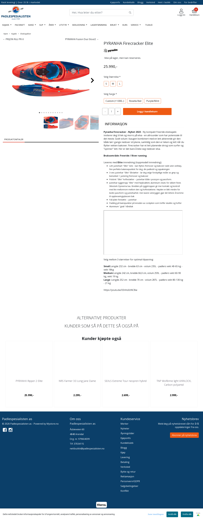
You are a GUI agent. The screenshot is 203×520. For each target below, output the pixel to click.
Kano (31, 25)
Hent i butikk (164, 2)
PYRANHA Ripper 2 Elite (29, 381)
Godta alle (187, 514)
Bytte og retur (128, 471)
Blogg (140, 2)
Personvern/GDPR (130, 481)
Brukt (113, 25)
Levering (125, 457)
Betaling (125, 462)
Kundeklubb (129, 2)
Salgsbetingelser (129, 486)
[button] (39, 112)
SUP (41, 25)
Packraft (20, 25)
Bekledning (79, 25)
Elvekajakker (24, 33)
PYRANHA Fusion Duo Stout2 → (82, 39)
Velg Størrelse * (112, 76)
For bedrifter (190, 2)
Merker (124, 423)
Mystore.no (53, 423)
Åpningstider (127, 433)
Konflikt (125, 490)
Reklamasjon (127, 476)
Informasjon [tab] (116, 124)
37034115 (79, 443)
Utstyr (63, 25)
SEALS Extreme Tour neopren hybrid (126, 381)
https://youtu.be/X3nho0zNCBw (120, 290)
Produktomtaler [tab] (13, 139)
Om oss (177, 2)
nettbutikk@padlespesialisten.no (87, 448)
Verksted (150, 2)
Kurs (124, 25)
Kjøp (123, 452)
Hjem (6, 33)
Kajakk (6, 25)
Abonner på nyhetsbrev (184, 435)
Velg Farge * (110, 94)
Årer (51, 25)
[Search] (101, 12)
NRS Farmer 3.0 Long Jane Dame (77, 381)
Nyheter (125, 428)
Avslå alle (172, 514)
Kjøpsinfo (115, 2)
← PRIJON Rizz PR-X (13, 39)
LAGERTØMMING (99, 25)
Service (135, 25)
